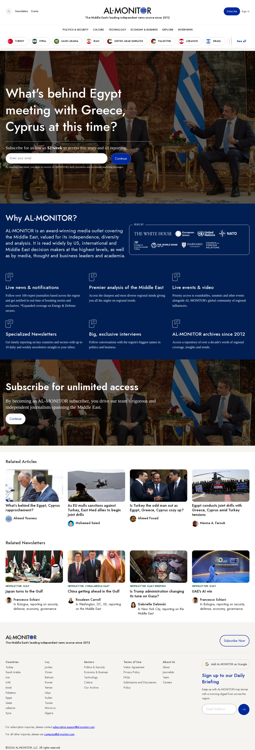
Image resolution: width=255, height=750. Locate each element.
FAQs (127, 677)
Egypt (9, 698)
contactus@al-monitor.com (59, 734)
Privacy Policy (132, 672)
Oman (48, 672)
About (166, 667)
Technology (117, 30)
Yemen (48, 688)
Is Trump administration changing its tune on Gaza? (157, 594)
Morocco (50, 708)
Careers (167, 682)
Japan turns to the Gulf (24, 591)
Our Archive (91, 688)
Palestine (11, 693)
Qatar (9, 703)
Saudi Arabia (13, 672)
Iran (8, 677)
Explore (167, 30)
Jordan (48, 667)
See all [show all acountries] (241, 42)
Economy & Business (144, 30)
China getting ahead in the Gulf (94, 591)
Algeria (49, 713)
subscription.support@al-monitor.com (74, 727)
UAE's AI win (202, 591)
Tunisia (49, 703)
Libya (48, 693)
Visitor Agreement (134, 667)
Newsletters (21, 12)
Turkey (9, 667)
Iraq (47, 662)
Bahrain (49, 677)
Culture (98, 30)
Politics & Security (75, 30)
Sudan (48, 698)
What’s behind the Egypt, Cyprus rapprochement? (33, 508)
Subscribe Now (234, 640)
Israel (9, 688)
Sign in (245, 12)
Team (166, 677)
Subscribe (232, 12)
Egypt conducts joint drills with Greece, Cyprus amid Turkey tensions (217, 510)
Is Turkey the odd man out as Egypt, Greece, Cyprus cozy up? (157, 508)
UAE (8, 682)
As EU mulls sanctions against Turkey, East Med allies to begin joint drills (94, 510)
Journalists (168, 672)
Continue (16, 419)
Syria (8, 713)
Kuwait (48, 682)
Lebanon (10, 708)
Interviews (185, 30)
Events (34, 12)
